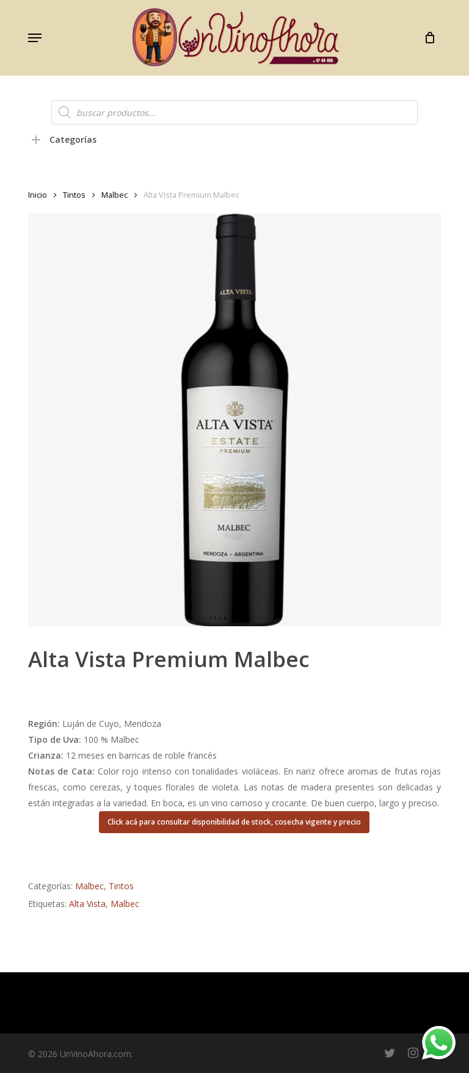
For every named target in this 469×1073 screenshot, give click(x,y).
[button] (35, 38)
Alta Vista (87, 903)
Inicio (37, 194)
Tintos (74, 194)
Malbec (114, 194)
